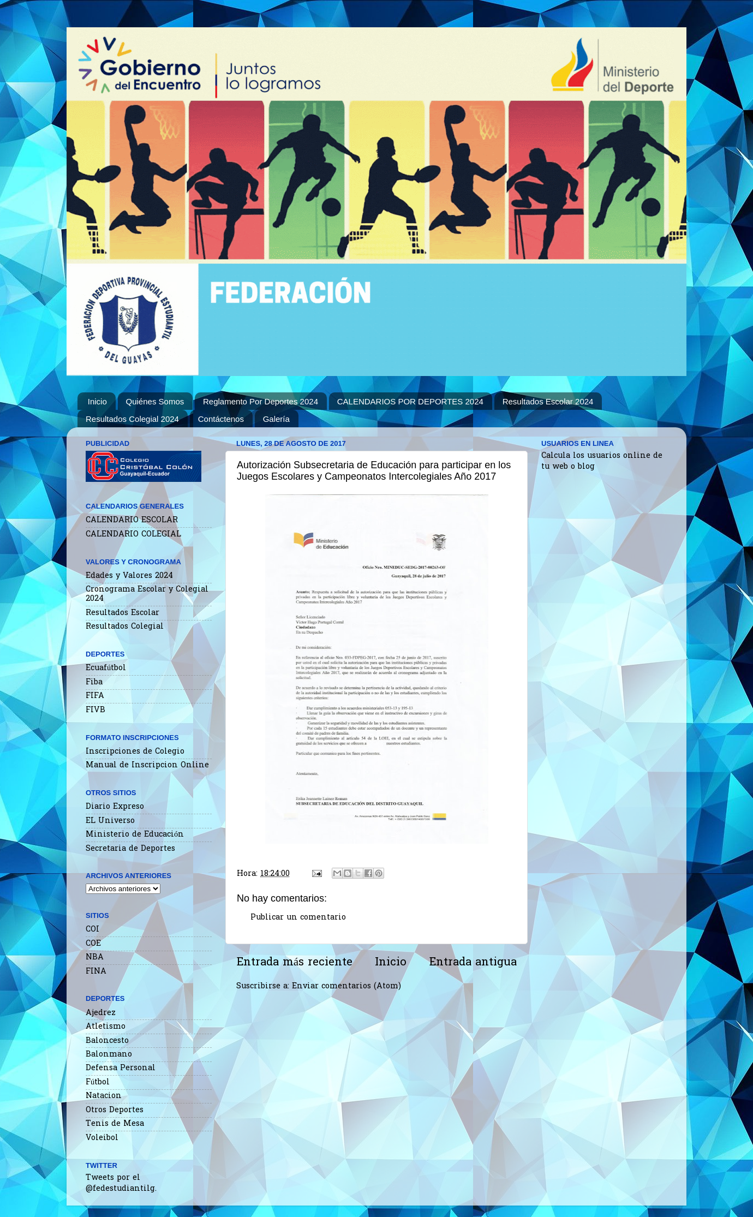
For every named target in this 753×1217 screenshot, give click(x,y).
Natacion (104, 1096)
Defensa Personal (121, 1068)
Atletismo (105, 1027)
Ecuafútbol (106, 668)
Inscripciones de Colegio (135, 751)
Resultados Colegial (125, 627)
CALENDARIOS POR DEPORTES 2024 (410, 401)
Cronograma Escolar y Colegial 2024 (147, 594)
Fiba (94, 682)
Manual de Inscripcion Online (147, 765)
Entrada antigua (473, 962)
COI (92, 929)
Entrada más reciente (294, 962)
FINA (96, 971)
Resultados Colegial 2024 (132, 418)
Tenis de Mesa (115, 1124)
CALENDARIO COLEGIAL (133, 534)
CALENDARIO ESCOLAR (132, 520)
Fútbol (98, 1082)
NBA (95, 957)
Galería (276, 418)
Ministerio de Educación (135, 834)
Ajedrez (101, 1013)
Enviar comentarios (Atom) (346, 986)
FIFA (95, 696)
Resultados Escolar (122, 613)
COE (93, 944)
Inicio (97, 401)
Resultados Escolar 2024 (548, 401)
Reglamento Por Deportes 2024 (260, 401)
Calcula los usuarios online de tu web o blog (601, 461)
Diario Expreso (115, 807)
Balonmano (109, 1054)
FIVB (95, 710)
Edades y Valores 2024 (129, 576)
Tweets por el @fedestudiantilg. (121, 1183)
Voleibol (102, 1138)
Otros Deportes (115, 1110)
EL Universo (110, 821)
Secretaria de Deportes (130, 849)
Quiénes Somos (155, 401)
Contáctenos (221, 418)
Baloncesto (107, 1041)
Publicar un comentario (298, 917)
